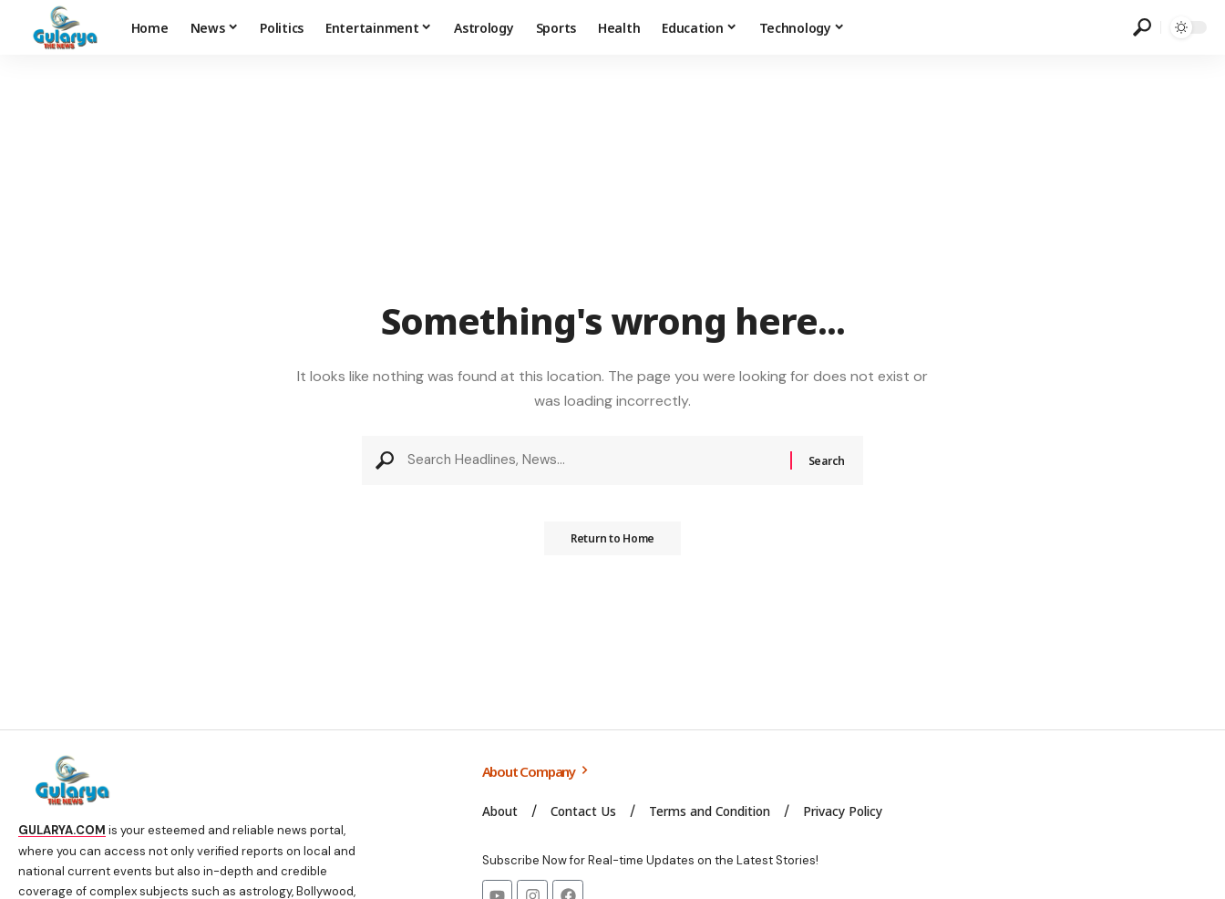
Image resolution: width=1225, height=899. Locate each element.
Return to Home (612, 544)
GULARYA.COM (62, 830)
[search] (1142, 27)
